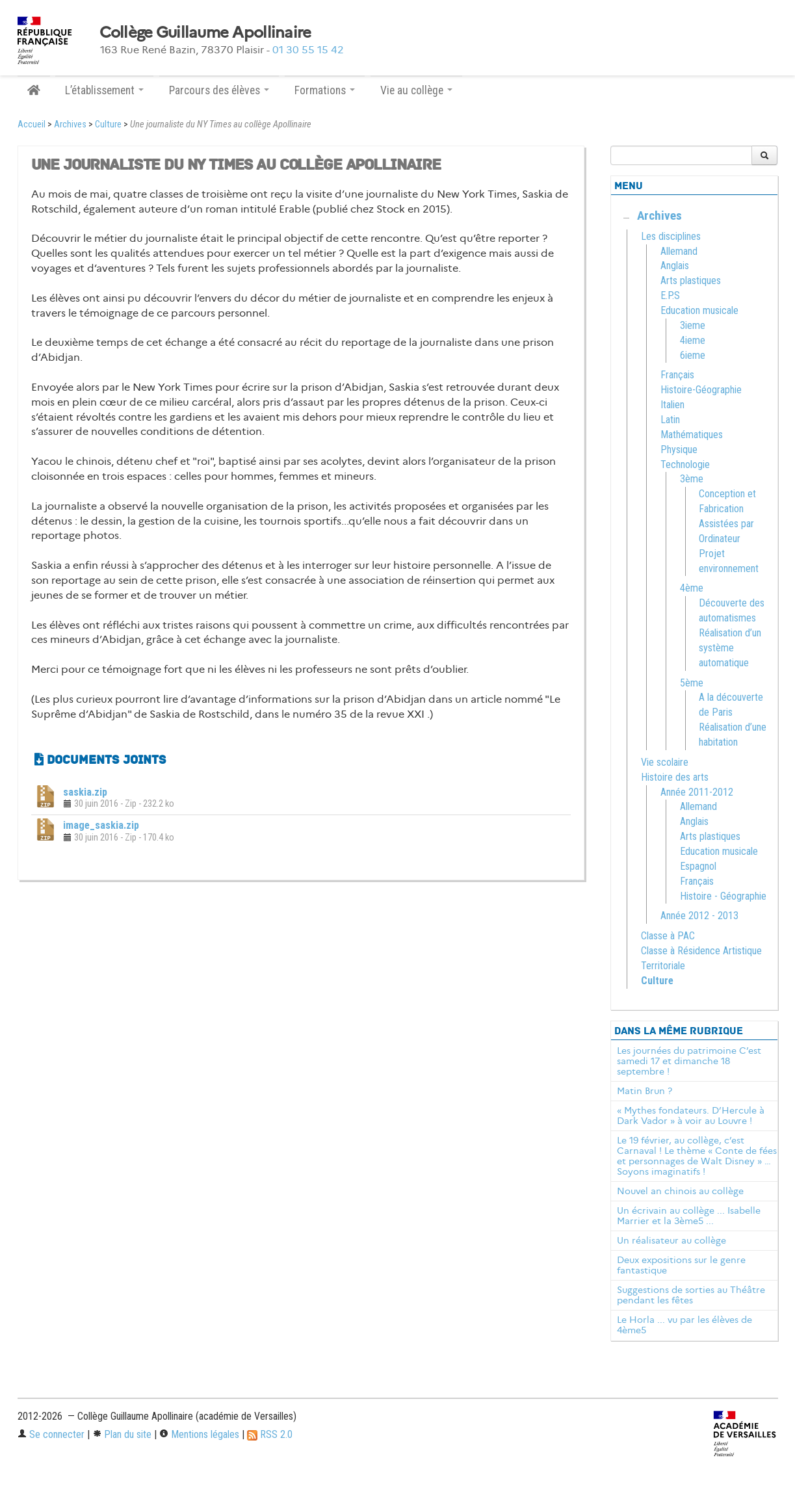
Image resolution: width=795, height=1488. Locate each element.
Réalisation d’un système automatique (730, 648)
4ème (691, 588)
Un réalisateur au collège (671, 1240)
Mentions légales (199, 1434)
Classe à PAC (668, 936)
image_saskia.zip (101, 825)
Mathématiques (691, 434)
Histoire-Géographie (701, 390)
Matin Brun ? (644, 1091)
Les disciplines (671, 236)
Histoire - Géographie (723, 896)
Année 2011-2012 (696, 792)
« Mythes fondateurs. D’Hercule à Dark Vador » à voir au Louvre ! (690, 1115)
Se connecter (51, 1434)
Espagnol (698, 866)
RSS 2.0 (270, 1434)
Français (677, 375)
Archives (70, 124)
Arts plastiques (690, 280)
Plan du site (121, 1434)
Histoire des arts (675, 777)
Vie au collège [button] (416, 90)
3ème (691, 479)
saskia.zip (85, 792)
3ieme (692, 325)
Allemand (678, 251)
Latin (670, 419)
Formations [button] (324, 90)
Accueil (32, 124)
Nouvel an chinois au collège (680, 1191)
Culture (108, 124)
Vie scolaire (664, 762)
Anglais (674, 265)
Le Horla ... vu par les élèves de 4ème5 (684, 1325)
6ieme (692, 355)
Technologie (685, 464)
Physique (678, 449)
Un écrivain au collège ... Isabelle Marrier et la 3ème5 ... (689, 1216)
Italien (672, 404)
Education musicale (699, 310)
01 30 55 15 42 (308, 50)
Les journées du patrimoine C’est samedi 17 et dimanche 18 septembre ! (689, 1061)
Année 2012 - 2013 (699, 915)
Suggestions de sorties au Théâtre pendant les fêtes (691, 1295)
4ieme (692, 340)
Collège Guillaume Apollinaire (205, 32)
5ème (691, 683)
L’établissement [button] (104, 90)
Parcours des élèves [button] (219, 90)
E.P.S (670, 295)
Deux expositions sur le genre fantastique (681, 1265)
